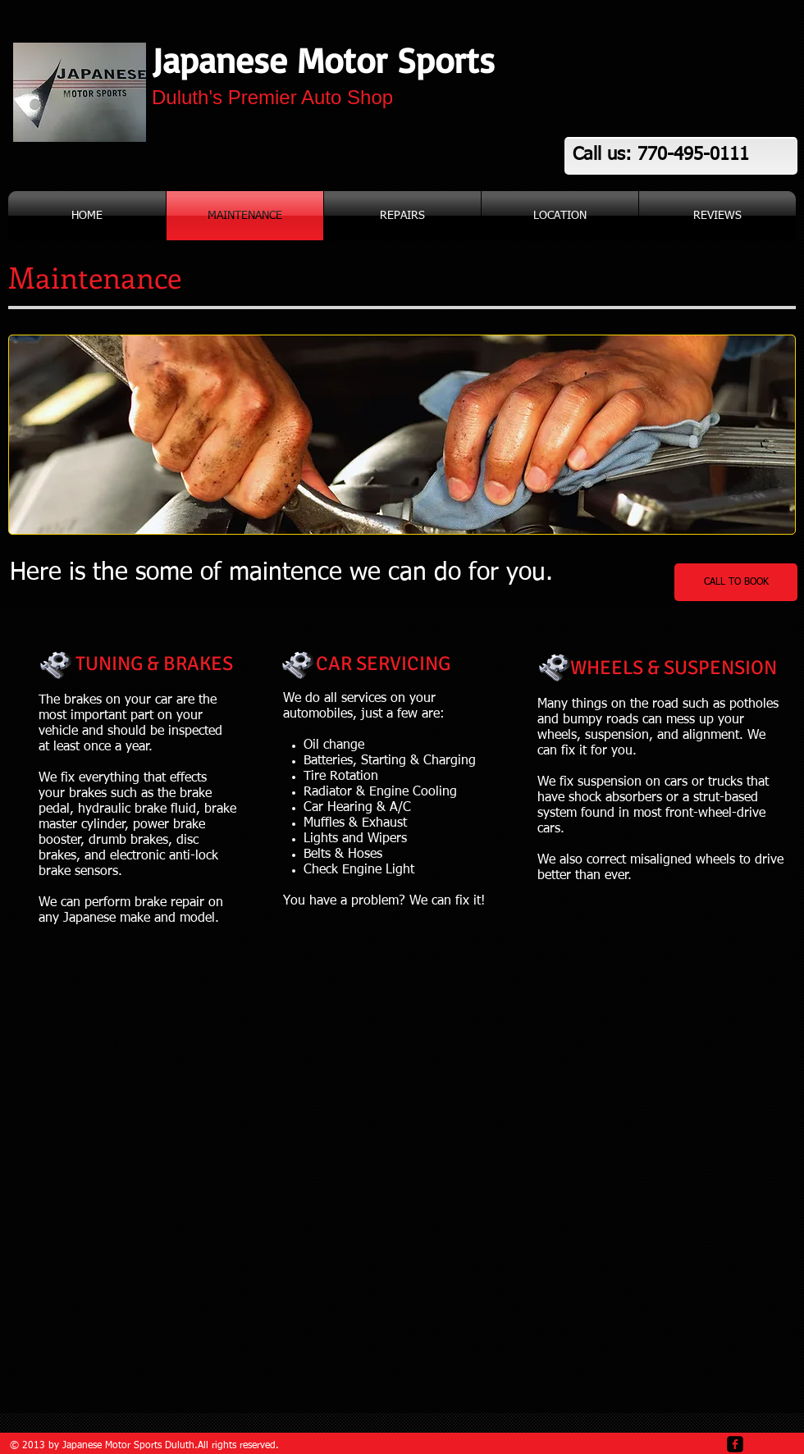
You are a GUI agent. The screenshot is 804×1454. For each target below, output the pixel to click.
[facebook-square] (735, 1444)
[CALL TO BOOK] (735, 582)
